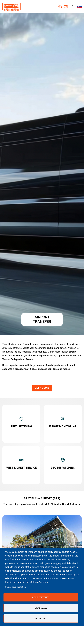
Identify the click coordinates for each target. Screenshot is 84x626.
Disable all (41, 608)
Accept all (41, 618)
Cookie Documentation (15, 587)
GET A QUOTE (42, 387)
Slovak (79, 7)
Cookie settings (40, 597)
